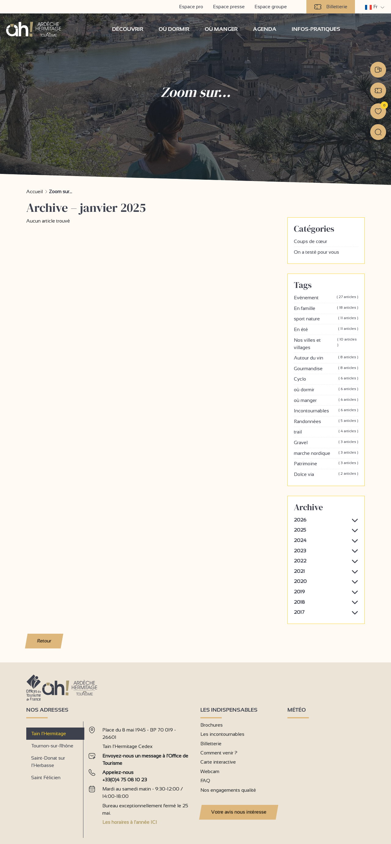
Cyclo (326, 378)
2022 (300, 560)
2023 (300, 550)
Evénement (326, 297)
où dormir (326, 389)
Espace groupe (270, 6)
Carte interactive (218, 762)
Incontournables (326, 410)
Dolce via (326, 474)
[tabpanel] (139, 777)
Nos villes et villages (326, 343)
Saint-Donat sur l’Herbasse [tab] (48, 761)
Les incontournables (222, 733)
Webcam (209, 771)
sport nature (326, 318)
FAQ (205, 780)
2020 (300, 581)
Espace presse (229, 6)
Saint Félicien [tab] (45, 777)
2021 (299, 570)
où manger (326, 400)
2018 (299, 601)
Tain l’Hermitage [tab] (48, 733)
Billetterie (330, 6)
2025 (300, 529)
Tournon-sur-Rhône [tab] (52, 745)
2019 (299, 591)
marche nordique (326, 452)
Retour (44, 640)
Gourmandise (326, 368)
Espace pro (191, 6)
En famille (326, 308)
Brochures (211, 724)
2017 (299, 611)
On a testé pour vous (316, 251)
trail (326, 431)
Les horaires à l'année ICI (129, 821)
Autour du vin (326, 357)
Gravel (326, 442)
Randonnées (326, 421)
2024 (300, 540)
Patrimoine (326, 463)
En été (326, 329)
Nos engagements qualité (228, 789)
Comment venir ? (218, 752)
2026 (300, 519)
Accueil (34, 191)
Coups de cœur (310, 241)
